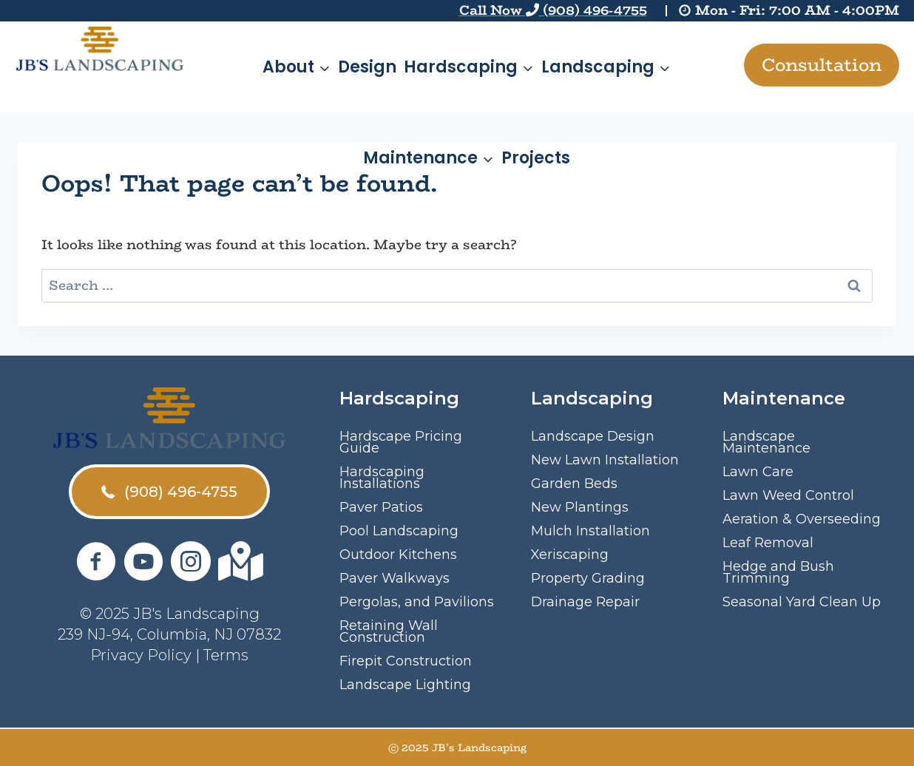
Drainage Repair (585, 602)
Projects (535, 157)
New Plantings (580, 507)
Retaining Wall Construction (388, 631)
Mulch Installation (590, 531)
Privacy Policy (141, 655)
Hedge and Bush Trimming (778, 572)
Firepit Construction (405, 661)
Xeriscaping (570, 554)
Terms (225, 655)
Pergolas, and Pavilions (416, 602)
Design (367, 66)
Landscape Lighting (405, 685)
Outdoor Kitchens (398, 554)
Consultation (821, 64)
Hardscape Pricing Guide (400, 442)
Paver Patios (381, 507)
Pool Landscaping (398, 531)
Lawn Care (757, 472)
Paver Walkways (394, 578)
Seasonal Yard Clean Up (801, 602)
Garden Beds (574, 483)
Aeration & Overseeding (801, 519)
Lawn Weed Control (788, 495)
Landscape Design (592, 436)
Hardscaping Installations (381, 478)
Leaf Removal (767, 543)
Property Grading (588, 578)
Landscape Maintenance (766, 442)
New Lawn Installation (605, 460)
